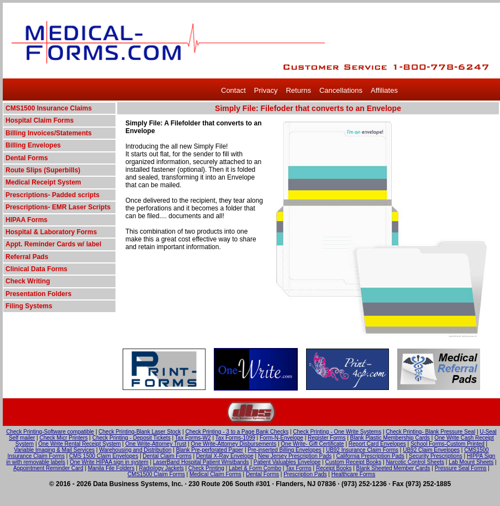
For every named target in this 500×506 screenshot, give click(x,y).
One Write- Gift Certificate (312, 444)
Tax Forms (299, 468)
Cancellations (340, 90)
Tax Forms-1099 (235, 438)
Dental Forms (27, 158)
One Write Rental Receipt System (79, 444)
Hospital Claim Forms (39, 120)
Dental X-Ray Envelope (225, 456)
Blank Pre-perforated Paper (209, 450)
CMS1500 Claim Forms (156, 474)
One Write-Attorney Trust (155, 444)
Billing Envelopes (33, 145)
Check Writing (28, 281)
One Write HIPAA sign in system (109, 462)
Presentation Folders (38, 294)
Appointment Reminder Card (48, 468)
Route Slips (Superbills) (43, 170)
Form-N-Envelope (281, 438)
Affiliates (384, 90)
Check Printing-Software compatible (50, 432)
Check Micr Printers (64, 438)
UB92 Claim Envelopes (431, 450)
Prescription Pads (305, 474)
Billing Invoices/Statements (49, 133)
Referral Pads (27, 257)
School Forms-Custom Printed (447, 444)
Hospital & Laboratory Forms (51, 232)
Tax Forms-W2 (193, 438)
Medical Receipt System (43, 182)
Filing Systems (29, 306)
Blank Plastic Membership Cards (390, 438)
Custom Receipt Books (353, 462)
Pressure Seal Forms (461, 468)
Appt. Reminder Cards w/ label (53, 244)
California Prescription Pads (370, 456)
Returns (298, 90)
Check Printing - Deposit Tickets (131, 438)
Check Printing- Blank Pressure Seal (430, 432)
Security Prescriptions (435, 456)
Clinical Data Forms (36, 269)
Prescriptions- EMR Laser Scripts (58, 207)
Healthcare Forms (353, 474)
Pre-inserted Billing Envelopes (284, 450)
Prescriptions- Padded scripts (52, 195)
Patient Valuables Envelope (287, 462)
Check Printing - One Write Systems (337, 432)
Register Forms (326, 438)
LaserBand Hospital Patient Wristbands (201, 462)
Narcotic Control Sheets (415, 462)
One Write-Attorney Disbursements (233, 444)
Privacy (266, 90)
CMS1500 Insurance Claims (49, 108)
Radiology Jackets (161, 468)
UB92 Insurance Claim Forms (362, 450)
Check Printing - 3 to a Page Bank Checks (236, 432)
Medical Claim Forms (215, 474)
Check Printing (206, 468)
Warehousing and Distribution (135, 450)
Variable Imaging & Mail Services (54, 450)
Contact (233, 90)
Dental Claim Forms (167, 456)
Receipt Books (333, 468)
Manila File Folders (111, 468)
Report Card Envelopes (377, 444)
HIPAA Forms (27, 220)
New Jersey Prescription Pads (294, 456)
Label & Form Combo (255, 468)
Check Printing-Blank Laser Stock (139, 432)
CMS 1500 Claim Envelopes (103, 456)
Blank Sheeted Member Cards (393, 468)
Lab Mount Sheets (471, 462)
